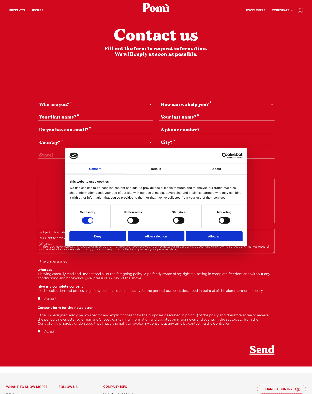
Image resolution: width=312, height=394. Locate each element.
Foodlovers (255, 10)
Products (17, 10)
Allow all (214, 236)
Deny (98, 236)
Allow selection (156, 236)
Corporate (280, 10)
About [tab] (216, 169)
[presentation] (68, 352)
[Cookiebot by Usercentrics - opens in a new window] (225, 156)
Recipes (37, 10)
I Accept (46, 331)
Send (262, 350)
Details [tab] (156, 169)
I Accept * (47, 299)
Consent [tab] (95, 169)
